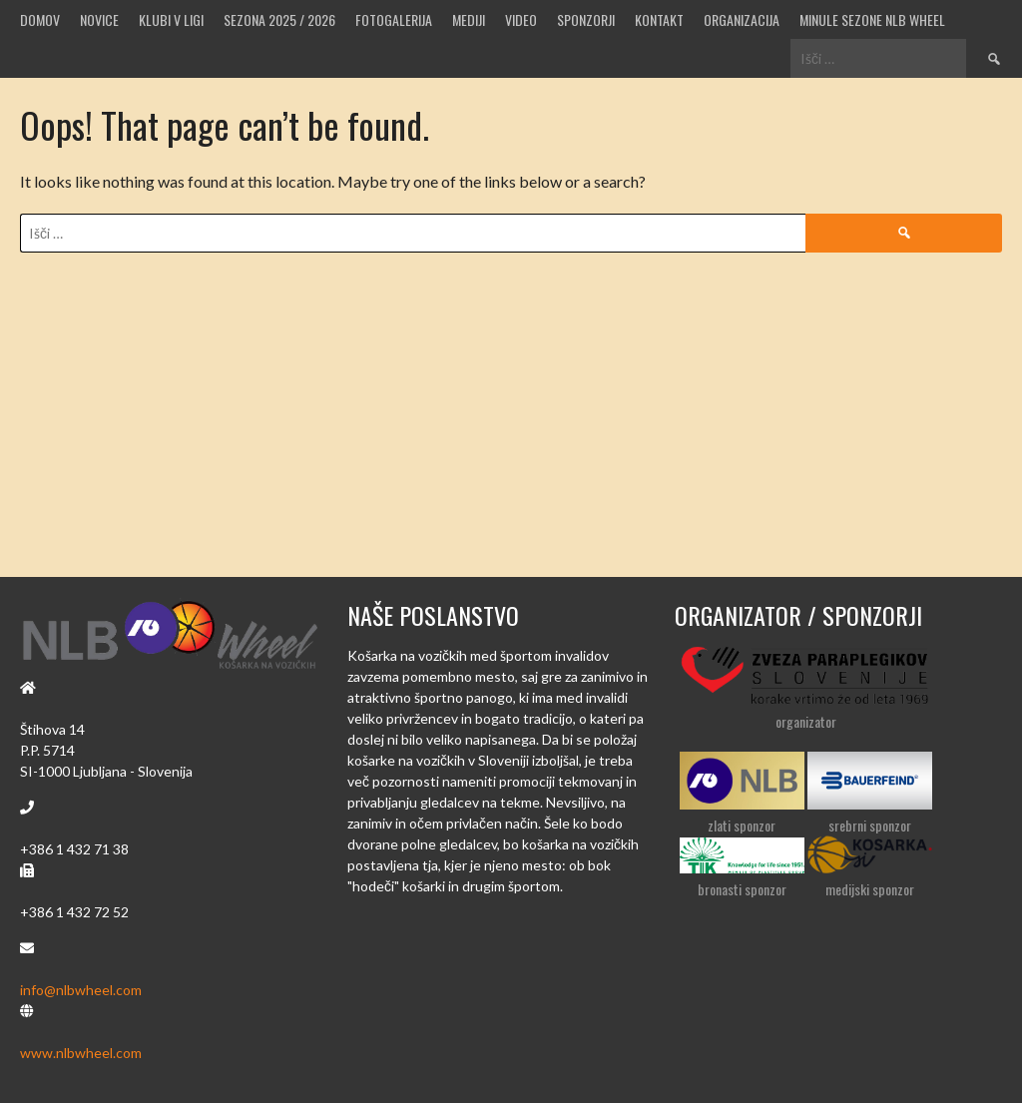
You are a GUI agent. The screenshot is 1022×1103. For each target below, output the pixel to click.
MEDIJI (468, 19)
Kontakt (659, 19)
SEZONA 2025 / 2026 (279, 19)
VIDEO (521, 19)
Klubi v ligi (171, 19)
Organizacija (741, 19)
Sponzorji (586, 19)
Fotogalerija (393, 19)
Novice (99, 19)
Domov (40, 19)
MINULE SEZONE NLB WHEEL (872, 19)
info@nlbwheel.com (81, 989)
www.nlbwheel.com (81, 1052)
